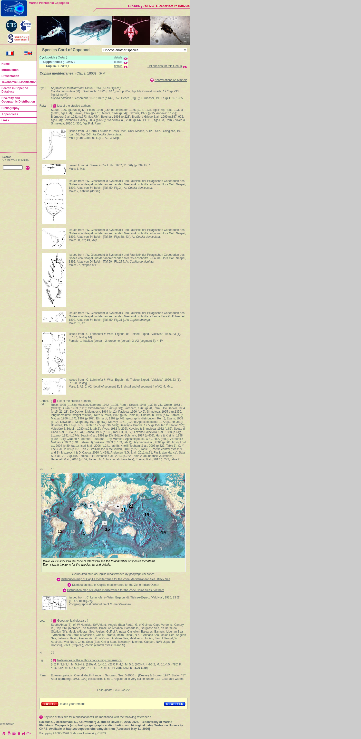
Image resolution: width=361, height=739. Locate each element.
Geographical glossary (71, 620)
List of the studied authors (74, 105)
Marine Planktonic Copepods (49, 3)
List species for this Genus (164, 66)
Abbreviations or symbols (171, 80)
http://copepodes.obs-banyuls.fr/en (90, 728)
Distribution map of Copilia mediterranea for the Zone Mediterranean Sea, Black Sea (115, 579)
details (118, 57)
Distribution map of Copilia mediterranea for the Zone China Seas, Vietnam (115, 590)
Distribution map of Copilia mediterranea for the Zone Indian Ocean (115, 585)
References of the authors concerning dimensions (89, 660)
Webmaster (7, 723)
